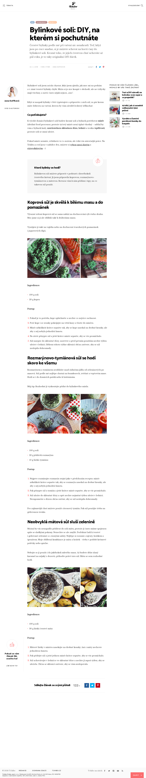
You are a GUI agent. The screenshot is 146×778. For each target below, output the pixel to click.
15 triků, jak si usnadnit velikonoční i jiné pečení (132, 166)
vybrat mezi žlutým (79, 203)
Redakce (22, 770)
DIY (32, 22)
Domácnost (41, 22)
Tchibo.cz (56, 770)
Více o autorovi (12, 167)
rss (122, 771)
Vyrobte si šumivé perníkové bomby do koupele (131, 179)
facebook (96, 67)
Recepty (52, 22)
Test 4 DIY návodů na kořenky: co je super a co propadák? (132, 153)
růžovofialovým (35, 207)
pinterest (103, 67)
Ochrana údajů (39, 770)
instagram (113, 771)
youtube (118, 771)
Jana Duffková (59, 67)
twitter (100, 67)
